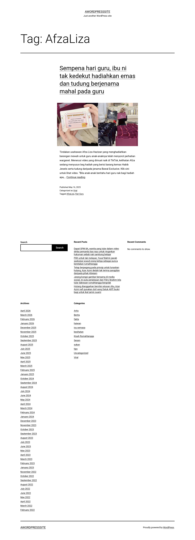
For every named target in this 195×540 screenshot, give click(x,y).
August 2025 (26, 344)
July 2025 (25, 349)
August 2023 (26, 438)
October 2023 (27, 429)
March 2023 (26, 459)
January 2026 (27, 323)
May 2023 (25, 450)
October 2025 (27, 336)
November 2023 (28, 425)
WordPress (168, 527)
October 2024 (27, 378)
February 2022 (27, 510)
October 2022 (27, 476)
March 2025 (26, 366)
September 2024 (28, 382)
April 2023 (25, 455)
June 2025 (25, 353)
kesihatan (78, 332)
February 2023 (27, 463)
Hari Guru (79, 194)
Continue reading (75, 177)
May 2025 (25, 357)
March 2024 (26, 408)
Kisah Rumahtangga (84, 336)
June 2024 (25, 395)
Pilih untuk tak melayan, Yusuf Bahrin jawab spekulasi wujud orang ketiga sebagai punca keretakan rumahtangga (96, 261)
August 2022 (26, 484)
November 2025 (28, 332)
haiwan (77, 323)
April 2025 (25, 361)
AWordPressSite (97, 11)
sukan (77, 344)
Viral (75, 190)
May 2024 (25, 399)
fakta (76, 319)
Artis (76, 310)
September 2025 (28, 340)
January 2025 (27, 374)
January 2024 (27, 416)
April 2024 (25, 404)
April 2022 (25, 501)
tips (76, 349)
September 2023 (28, 433)
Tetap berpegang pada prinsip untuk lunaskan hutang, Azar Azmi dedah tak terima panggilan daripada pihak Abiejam (97, 270)
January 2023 (27, 467)
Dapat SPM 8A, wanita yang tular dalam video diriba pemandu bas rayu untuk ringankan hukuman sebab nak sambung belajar (96, 251)
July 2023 (25, 442)
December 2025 (28, 327)
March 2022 (26, 505)
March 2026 (26, 315)
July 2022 (25, 488)
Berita (77, 315)
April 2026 (25, 310)
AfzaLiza (70, 194)
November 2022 (28, 472)
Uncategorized (81, 353)
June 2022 (25, 493)
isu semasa (79, 327)
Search (23, 242)
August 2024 (26, 387)
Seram (77, 340)
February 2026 (27, 319)
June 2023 (25, 446)
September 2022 (28, 480)
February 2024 (27, 412)
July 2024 (25, 391)
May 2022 (25, 497)
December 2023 (28, 421)
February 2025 (27, 370)
